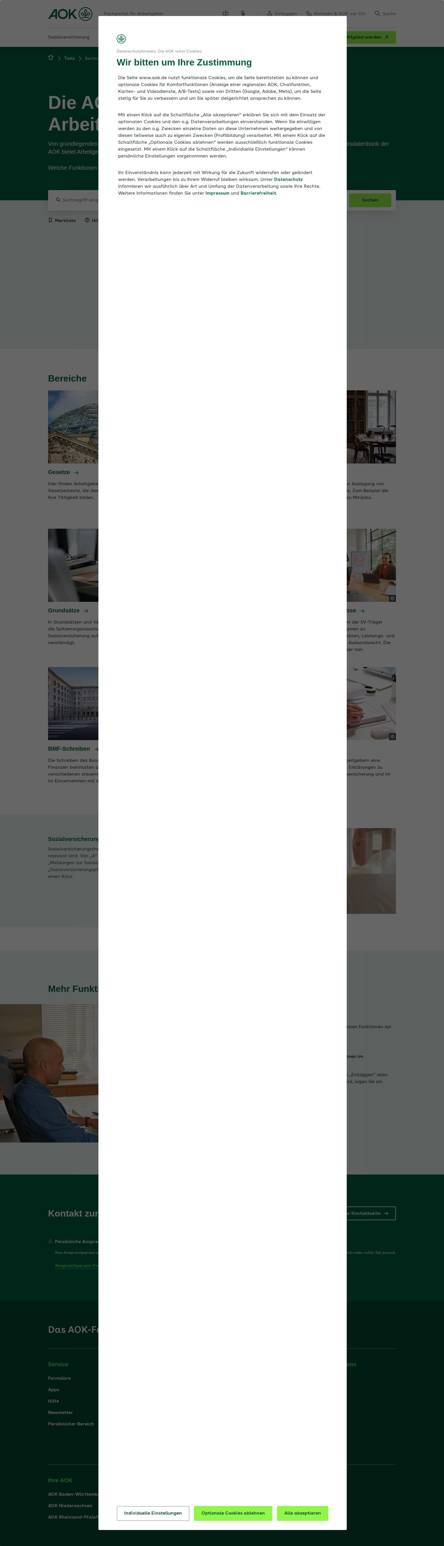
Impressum (217, 193)
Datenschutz (288, 179)
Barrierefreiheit (258, 193)
